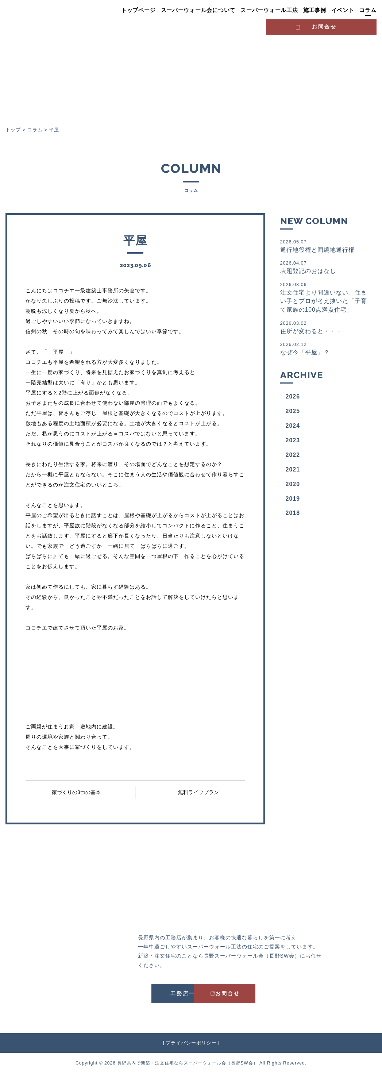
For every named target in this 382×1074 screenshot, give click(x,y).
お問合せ (345, 26)
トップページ (138, 10)
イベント (342, 10)
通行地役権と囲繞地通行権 (325, 246)
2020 (293, 485)
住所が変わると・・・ (325, 328)
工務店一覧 (156, 993)
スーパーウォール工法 (269, 10)
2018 (293, 514)
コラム (368, 10)
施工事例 (314, 10)
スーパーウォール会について (198, 10)
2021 (293, 470)
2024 (293, 427)
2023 (293, 441)
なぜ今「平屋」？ (325, 349)
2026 (293, 398)
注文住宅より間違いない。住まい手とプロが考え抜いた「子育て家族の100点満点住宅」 (325, 297)
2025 (293, 412)
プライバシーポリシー (191, 1042)
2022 (293, 456)
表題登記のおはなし (325, 267)
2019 (293, 500)
